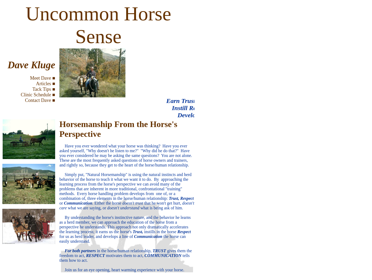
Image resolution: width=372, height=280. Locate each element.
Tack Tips (41, 89)
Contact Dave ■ (40, 100)
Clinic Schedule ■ (38, 94)
